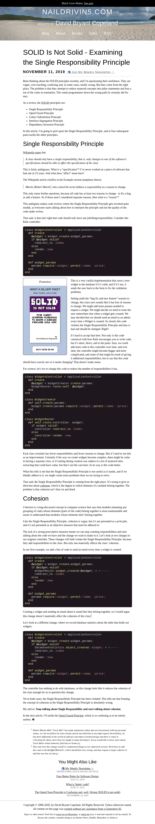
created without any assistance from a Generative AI (92, 808)
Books (77, 33)
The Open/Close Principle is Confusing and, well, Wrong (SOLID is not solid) (77, 792)
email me (85, 814)
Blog (45, 33)
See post (88, 3)
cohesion (45, 485)
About (61, 33)
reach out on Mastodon (66, 814)
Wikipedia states (32, 152)
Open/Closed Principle (71, 715)
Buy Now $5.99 (45, 349)
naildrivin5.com (77, 12)
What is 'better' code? (77, 784)
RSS (107, 33)
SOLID (45, 102)
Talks (93, 33)
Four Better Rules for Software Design (77, 776)
